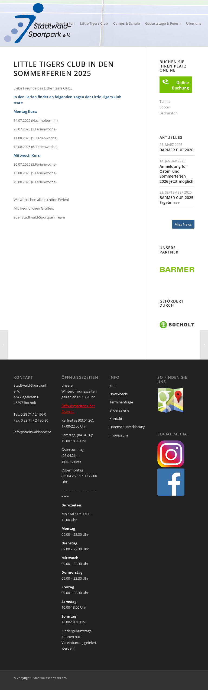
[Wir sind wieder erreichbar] (4, 345)
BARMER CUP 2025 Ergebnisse (176, 200)
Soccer (165, 107)
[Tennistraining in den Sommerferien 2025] (204, 345)
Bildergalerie (119, 410)
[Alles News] (183, 224)
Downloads (118, 393)
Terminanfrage (121, 402)
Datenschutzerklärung (127, 426)
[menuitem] (42, 23)
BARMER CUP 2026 (176, 149)
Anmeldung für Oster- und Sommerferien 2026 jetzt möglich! (177, 174)
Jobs (112, 385)
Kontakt (115, 418)
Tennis (165, 101)
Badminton (169, 113)
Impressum (118, 435)
